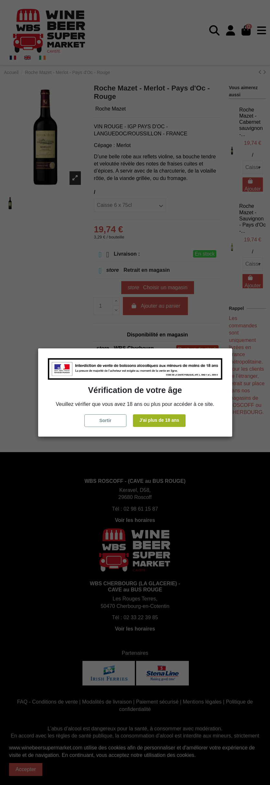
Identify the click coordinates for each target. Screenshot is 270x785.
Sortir (105, 420)
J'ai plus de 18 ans (159, 420)
